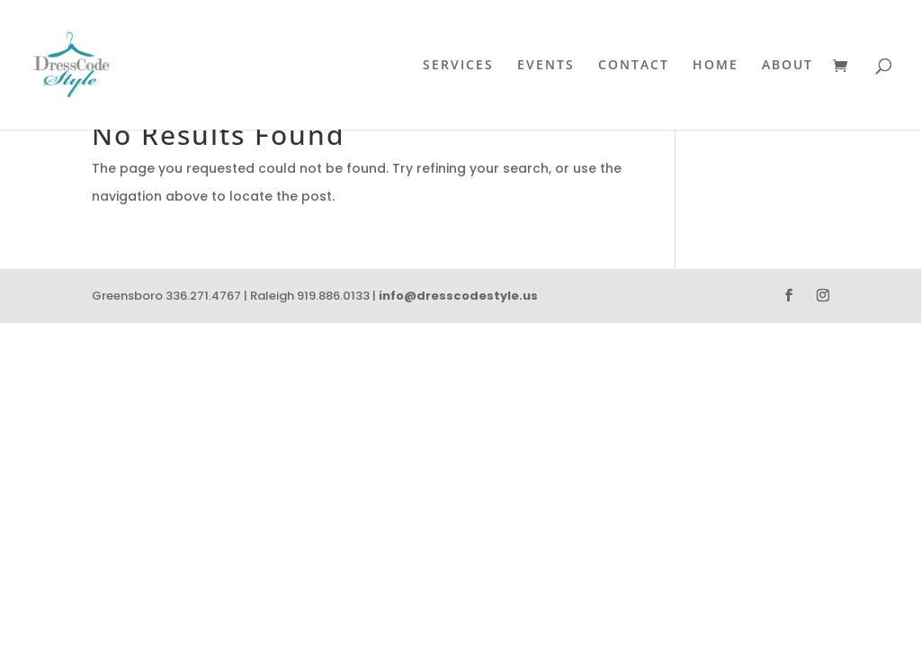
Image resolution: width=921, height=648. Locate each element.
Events (546, 65)
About (787, 65)
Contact (633, 65)
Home (715, 65)
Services (458, 65)
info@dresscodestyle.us (458, 295)
